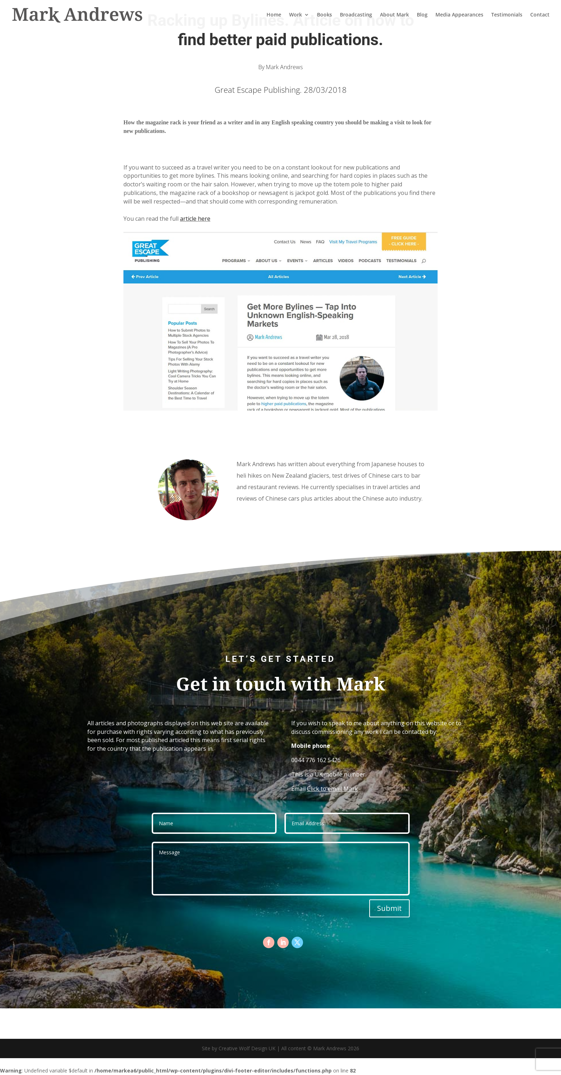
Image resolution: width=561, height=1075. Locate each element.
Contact (540, 15)
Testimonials (506, 15)
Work (295, 15)
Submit (389, 908)
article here (195, 219)
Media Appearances (459, 15)
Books (324, 15)
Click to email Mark (332, 789)
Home (274, 15)
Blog (422, 15)
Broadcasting (356, 15)
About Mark (394, 15)
